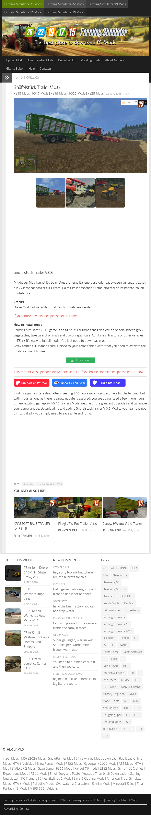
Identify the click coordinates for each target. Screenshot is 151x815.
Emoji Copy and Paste (65, 773)
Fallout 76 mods (86, 768)
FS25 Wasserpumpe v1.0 (34, 594)
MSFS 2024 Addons (44, 788)
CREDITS (127, 596)
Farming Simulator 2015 (31, 330)
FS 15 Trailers (26, 77)
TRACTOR (127, 729)
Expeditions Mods (15, 773)
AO (104, 568)
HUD (114, 659)
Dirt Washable (111, 610)
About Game (113, 60)
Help (32, 68)
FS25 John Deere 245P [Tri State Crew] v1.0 (36, 572)
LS (104, 687)
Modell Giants (111, 701)
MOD (132, 694)
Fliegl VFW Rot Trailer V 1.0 (77, 524)
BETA (134, 568)
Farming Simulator (114, 617)
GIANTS (123, 645)
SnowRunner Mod (60, 758)
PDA (137, 708)
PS (128, 715)
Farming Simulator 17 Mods (121, 800)
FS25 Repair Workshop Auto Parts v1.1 (35, 615)
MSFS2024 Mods (33, 758)
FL (135, 638)
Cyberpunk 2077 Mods (100, 763)
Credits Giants (111, 603)
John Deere (109, 680)
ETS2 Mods (108, 768)
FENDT (125, 638)
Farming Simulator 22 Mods (54, 800)
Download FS (67, 60)
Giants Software (132, 652)
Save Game (46, 768)
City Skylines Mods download (96, 758)
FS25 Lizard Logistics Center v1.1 (35, 663)
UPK (105, 736)
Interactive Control (114, 673)
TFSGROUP (110, 729)
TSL (140, 729)
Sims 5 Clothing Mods (89, 778)
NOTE (126, 708)
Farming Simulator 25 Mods (20, 800)
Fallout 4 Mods (43, 784)
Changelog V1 (111, 582)
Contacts (46, 68)
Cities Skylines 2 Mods (55, 778)
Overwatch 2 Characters (73, 784)
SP (128, 722)
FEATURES (109, 638)
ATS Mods (126, 763)
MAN (113, 687)
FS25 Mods (64, 768)
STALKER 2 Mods (24, 768)
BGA (105, 575)
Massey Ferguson (114, 694)
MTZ (136, 701)
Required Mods (112, 722)
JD (140, 673)
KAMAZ (125, 680)
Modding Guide (90, 60)
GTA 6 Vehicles (23, 763)
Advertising (11, 808)
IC (123, 659)
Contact (24, 808)
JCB (132, 673)
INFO (126, 666)
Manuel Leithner (131, 687)
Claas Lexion (110, 596)
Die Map (129, 603)
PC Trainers (29, 778)
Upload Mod (14, 60)
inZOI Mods (11, 758)
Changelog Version (114, 589)
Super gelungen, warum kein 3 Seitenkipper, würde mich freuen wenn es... (74, 644)
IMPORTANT (110, 666)
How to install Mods (40, 60)
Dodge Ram (131, 610)
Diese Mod (28, 484)
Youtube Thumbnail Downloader (105, 773)
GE (112, 645)
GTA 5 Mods (21, 784)
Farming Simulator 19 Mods (88, 800)
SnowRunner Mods (50, 763)
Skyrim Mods (101, 784)
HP (104, 659)
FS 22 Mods (38, 773)
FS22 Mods (74, 763)
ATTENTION (118, 568)
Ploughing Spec (112, 715)
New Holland (110, 708)
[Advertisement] (80, 239)
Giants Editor (15, 68)
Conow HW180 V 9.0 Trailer (122, 524)
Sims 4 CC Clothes (131, 768)
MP (126, 701)
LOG (137, 680)
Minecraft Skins (123, 784)
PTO (137, 715)
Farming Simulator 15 (116, 624)
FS (104, 645)
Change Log (120, 575)
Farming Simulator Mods (22, 4)
